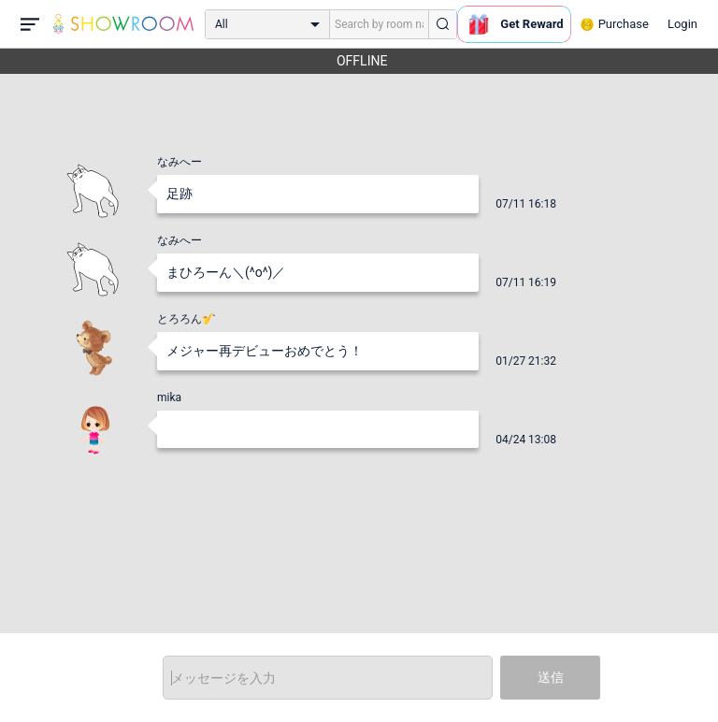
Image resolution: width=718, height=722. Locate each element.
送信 (551, 677)
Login (682, 24)
